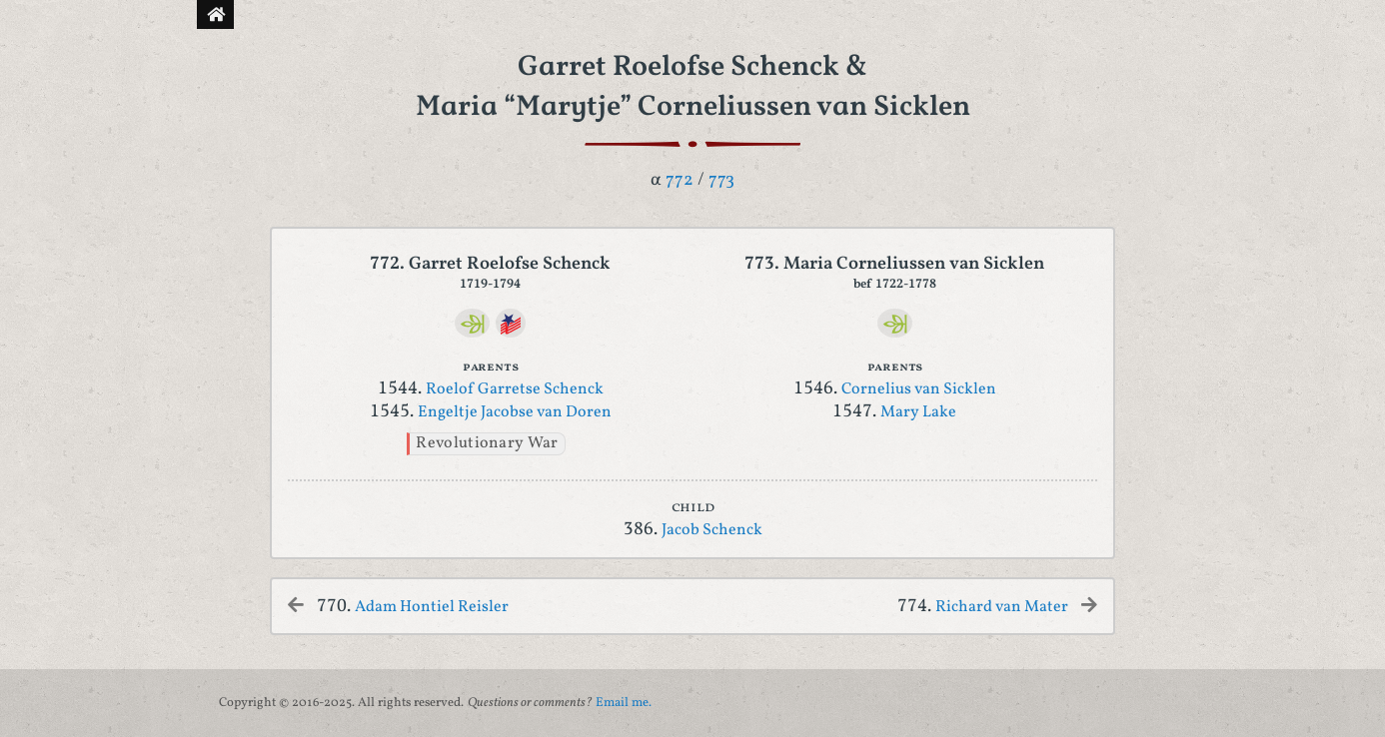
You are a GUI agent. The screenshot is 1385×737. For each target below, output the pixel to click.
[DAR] (510, 323)
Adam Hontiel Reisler (432, 607)
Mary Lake (918, 412)
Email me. (624, 703)
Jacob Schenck (712, 530)
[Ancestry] (472, 323)
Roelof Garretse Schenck (515, 389)
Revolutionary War (487, 443)
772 (679, 180)
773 (721, 180)
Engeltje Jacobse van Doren (515, 412)
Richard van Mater (1001, 607)
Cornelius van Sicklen (918, 389)
